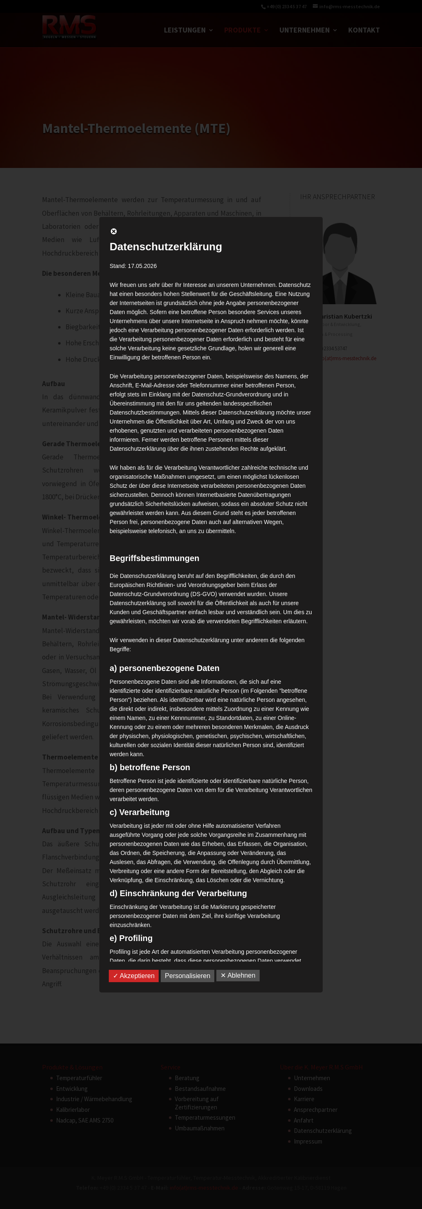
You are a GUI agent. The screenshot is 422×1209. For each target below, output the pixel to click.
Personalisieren (187, 975)
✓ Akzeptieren (134, 975)
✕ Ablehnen (237, 975)
